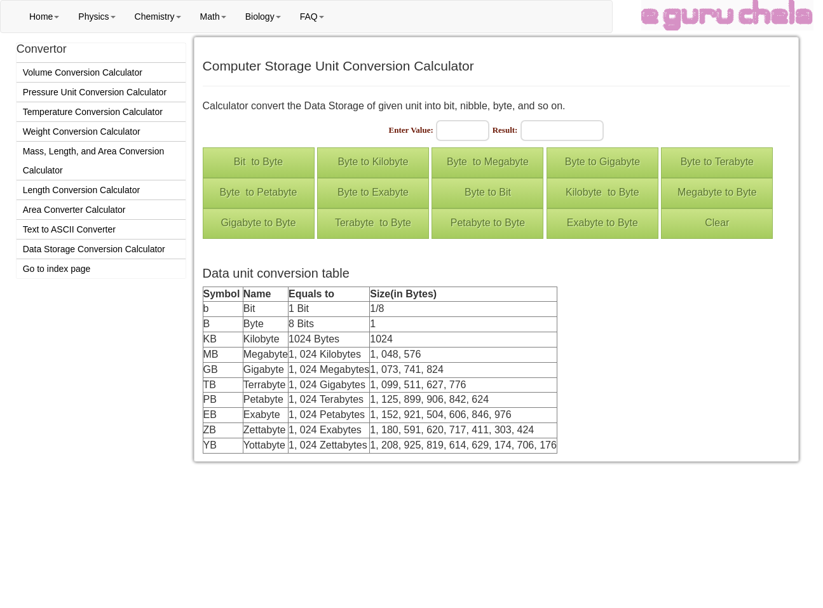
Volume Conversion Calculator (82, 72)
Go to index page (57, 269)
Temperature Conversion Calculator (93, 112)
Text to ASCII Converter (69, 229)
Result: (505, 130)
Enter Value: (411, 130)
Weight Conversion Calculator (81, 131)
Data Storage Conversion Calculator (94, 249)
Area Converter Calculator (74, 210)
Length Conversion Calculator (81, 190)
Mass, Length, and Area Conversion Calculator (94, 160)
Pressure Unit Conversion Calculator (95, 92)
